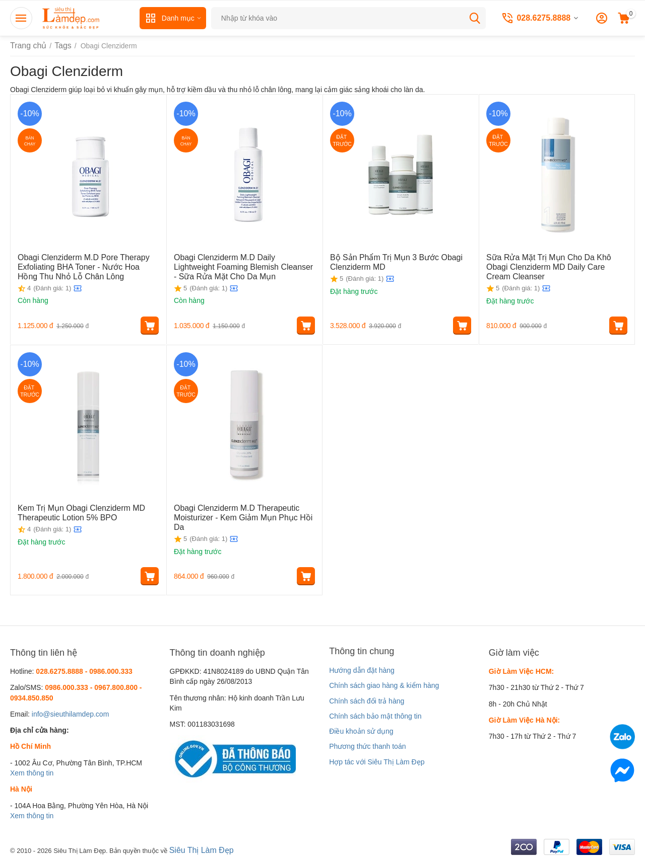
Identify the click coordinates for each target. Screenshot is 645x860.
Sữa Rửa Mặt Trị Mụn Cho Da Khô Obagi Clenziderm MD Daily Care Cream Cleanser (554, 261)
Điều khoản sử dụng (361, 731)
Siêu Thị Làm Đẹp (197, 849)
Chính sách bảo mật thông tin (375, 716)
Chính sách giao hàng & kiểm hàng (384, 685)
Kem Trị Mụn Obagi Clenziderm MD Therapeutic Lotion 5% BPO (74, 511)
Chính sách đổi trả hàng (366, 701)
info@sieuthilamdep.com (70, 714)
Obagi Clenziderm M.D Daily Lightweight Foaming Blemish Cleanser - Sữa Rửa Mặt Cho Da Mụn (240, 265)
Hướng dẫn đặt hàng (362, 670)
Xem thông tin (31, 773)
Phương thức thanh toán (367, 746)
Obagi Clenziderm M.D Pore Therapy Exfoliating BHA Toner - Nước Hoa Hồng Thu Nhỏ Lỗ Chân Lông (88, 265)
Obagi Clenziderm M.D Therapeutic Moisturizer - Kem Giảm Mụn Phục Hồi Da (240, 511)
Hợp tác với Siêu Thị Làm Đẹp (376, 762)
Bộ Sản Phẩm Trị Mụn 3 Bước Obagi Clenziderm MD (388, 261)
